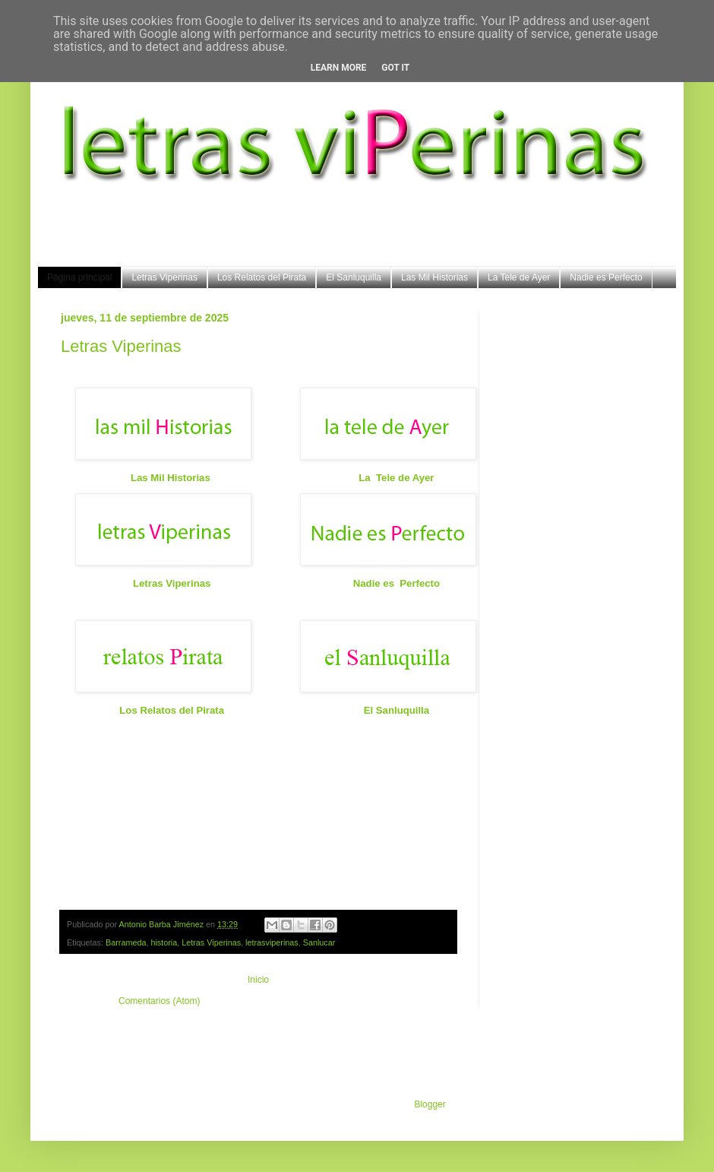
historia (163, 942)
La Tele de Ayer (519, 277)
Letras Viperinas (164, 277)
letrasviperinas (272, 942)
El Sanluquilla (353, 277)
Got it (395, 67)
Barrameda (126, 942)
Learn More (339, 67)
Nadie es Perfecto (606, 277)
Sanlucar (319, 942)
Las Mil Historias (434, 277)
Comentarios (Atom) (159, 1001)
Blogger (429, 1104)
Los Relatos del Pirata (261, 277)
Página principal (79, 277)
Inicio (258, 979)
